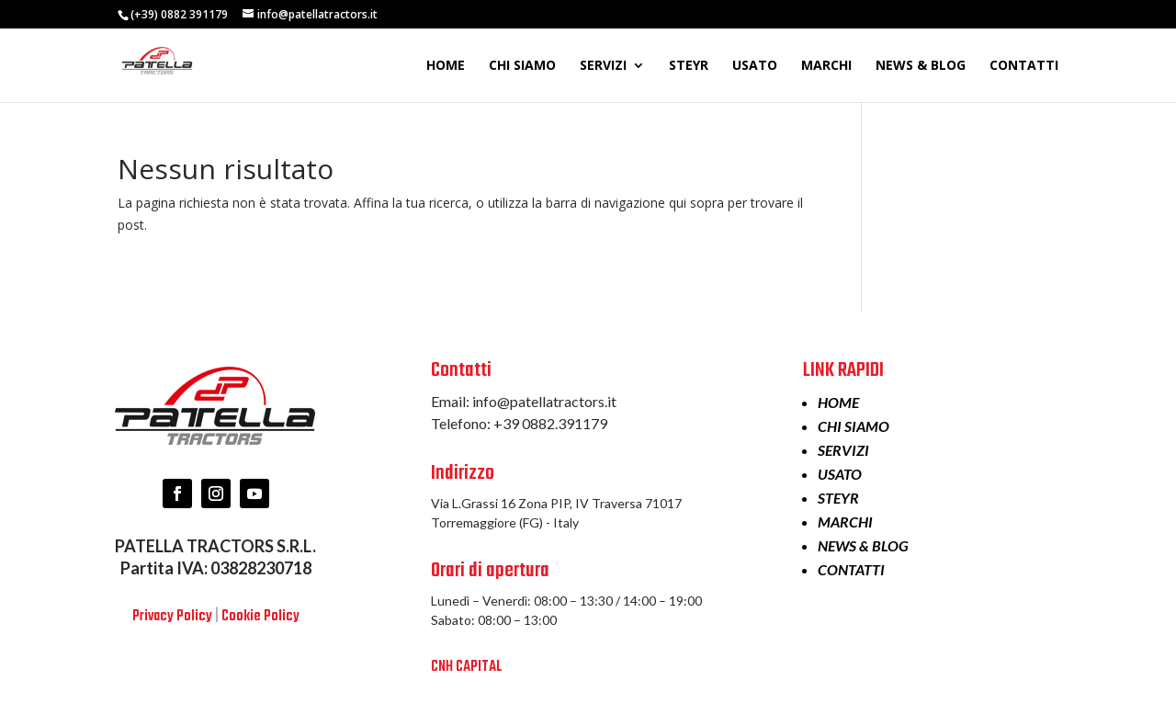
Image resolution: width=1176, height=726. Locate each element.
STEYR (688, 66)
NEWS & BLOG (921, 66)
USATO (754, 66)
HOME (445, 66)
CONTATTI (1023, 66)
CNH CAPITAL (466, 667)
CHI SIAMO (522, 66)
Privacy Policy (172, 617)
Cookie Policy (260, 617)
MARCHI (826, 66)
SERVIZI (603, 66)
